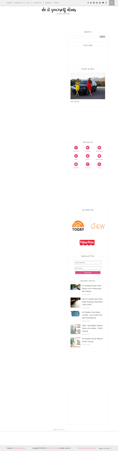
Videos (48, 3)
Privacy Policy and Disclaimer (87, 448)
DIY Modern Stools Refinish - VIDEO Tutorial (93, 340)
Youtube (76, 165)
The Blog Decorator (19, 448)
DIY (28, 3)
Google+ (87, 165)
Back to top (105, 448)
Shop (56, 3)
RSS (99, 165)
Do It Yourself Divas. (52, 448)
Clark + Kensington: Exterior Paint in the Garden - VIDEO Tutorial (92, 328)
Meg (76, 157)
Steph (88, 157)
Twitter (87, 149)
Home (9, 3)
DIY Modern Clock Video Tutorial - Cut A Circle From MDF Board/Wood (92, 315)
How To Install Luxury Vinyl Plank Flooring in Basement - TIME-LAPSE (93, 302)
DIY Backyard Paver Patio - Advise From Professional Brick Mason (92, 288)
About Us (19, 3)
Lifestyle (37, 3)
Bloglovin (99, 157)
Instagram (99, 149)
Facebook (76, 149)
